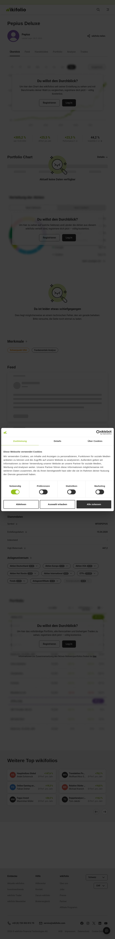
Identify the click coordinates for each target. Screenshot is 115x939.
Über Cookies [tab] (95, 441)
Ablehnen (21, 504)
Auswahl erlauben (57, 504)
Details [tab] (57, 441)
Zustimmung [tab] (20, 441)
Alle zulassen (94, 504)
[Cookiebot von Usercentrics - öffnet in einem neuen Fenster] (98, 432)
